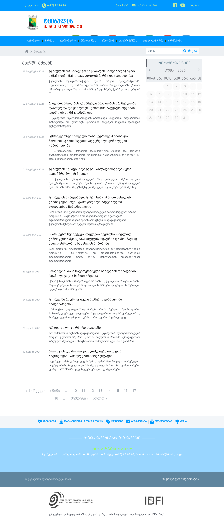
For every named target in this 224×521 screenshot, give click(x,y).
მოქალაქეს (88, 40)
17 (134, 390)
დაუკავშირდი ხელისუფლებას (81, 421)
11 (83, 390)
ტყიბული (33, 40)
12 (92, 390)
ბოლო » (100, 398)
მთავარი (40, 51)
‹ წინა (55, 390)
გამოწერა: (122, 5)
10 (75, 390)
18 (56, 398)
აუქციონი (114, 421)
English (194, 5)
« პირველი (35, 390)
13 (100, 390)
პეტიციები (47, 421)
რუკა (181, 421)
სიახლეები (108, 40)
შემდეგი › (79, 398)
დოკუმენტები (161, 421)
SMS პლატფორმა (153, 40)
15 (117, 390)
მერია (49, 40)
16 (126, 390)
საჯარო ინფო (128, 40)
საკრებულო (68, 40)
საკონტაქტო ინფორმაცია (180, 479)
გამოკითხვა (136, 421)
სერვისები (175, 40)
